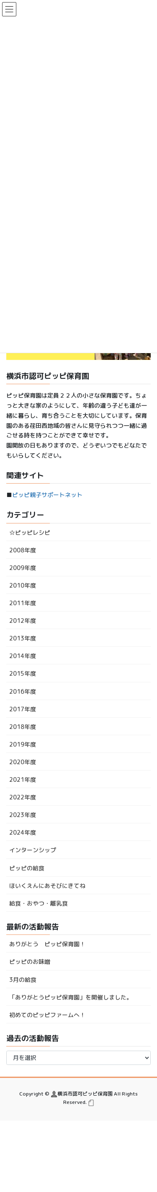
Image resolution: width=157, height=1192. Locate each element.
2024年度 (22, 832)
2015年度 (22, 673)
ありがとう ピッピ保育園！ (47, 944)
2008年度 (22, 550)
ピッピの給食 (26, 868)
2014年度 (22, 656)
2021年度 (22, 779)
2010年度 (22, 585)
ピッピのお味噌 (29, 962)
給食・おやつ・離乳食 (38, 903)
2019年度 (22, 744)
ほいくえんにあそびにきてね (47, 886)
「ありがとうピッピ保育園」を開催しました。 (70, 997)
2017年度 (22, 709)
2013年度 (22, 638)
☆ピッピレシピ (29, 532)
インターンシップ (32, 850)
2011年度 (22, 603)
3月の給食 (22, 980)
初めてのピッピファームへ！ (47, 1015)
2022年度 (22, 797)
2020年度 (22, 762)
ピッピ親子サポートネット (47, 495)
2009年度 (22, 568)
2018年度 (22, 727)
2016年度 (22, 691)
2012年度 (22, 621)
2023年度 (22, 815)
